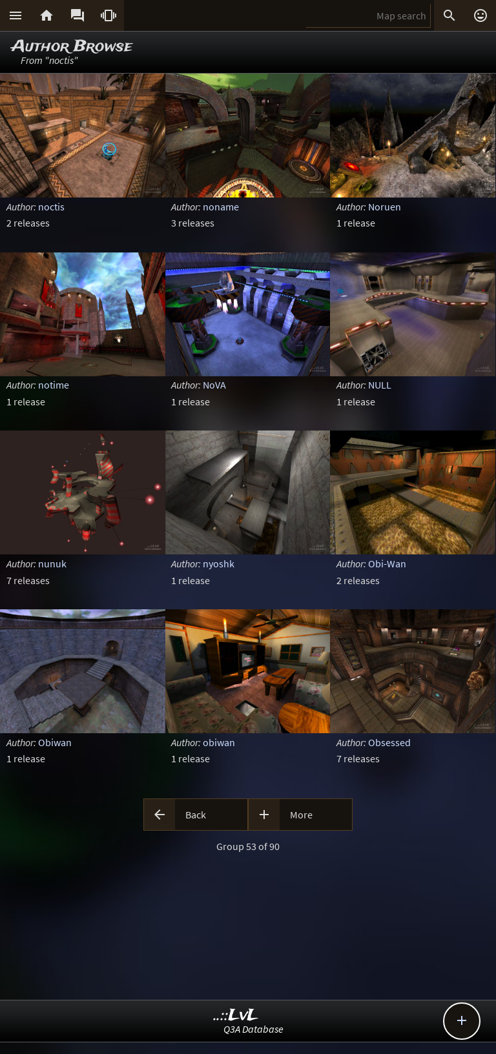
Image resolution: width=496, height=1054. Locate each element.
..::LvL (236, 1015)
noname (221, 206)
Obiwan (55, 742)
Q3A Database (253, 1028)
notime (53, 384)
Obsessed (389, 742)
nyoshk (218, 563)
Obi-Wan (387, 563)
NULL (379, 384)
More (301, 814)
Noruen (384, 206)
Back (195, 814)
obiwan (219, 742)
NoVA (214, 384)
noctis (51, 206)
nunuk (52, 563)
